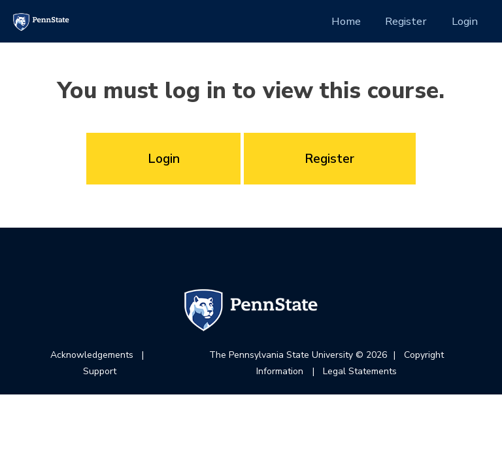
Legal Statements (360, 371)
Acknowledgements (91, 355)
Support (99, 371)
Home (346, 20)
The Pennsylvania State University (281, 355)
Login (465, 21)
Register (406, 21)
